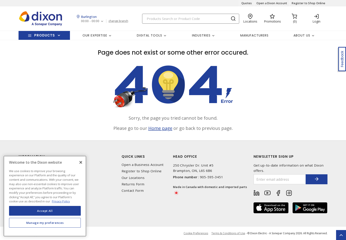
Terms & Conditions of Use (228, 233)
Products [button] (44, 35)
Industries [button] (201, 35)
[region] (45, 196)
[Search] (190, 19)
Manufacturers (254, 35)
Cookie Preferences (196, 233)
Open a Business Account (143, 165)
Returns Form (133, 184)
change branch (118, 21)
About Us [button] (301, 35)
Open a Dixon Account (271, 3)
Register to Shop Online (308, 3)
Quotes (246, 3)
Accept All (45, 211)
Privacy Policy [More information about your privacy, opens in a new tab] (61, 201)
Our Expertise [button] (95, 35)
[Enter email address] (280, 179)
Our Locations (133, 178)
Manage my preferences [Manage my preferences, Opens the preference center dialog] (45, 223)
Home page (160, 128)
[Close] (81, 162)
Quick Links (133, 156)
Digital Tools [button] (149, 35)
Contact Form (133, 190)
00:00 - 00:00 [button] (90, 21)
